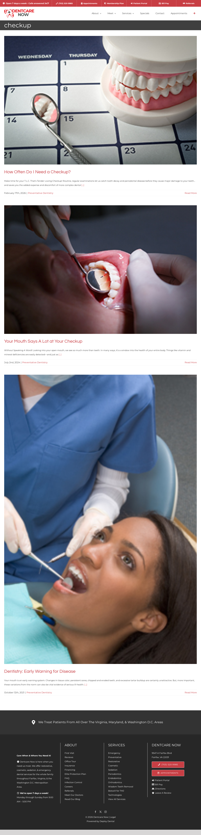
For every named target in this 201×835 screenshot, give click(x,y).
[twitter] (100, 812)
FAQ (67, 778)
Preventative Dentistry (40, 193)
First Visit (69, 753)
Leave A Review (163, 793)
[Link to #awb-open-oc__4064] (194, 13)
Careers (69, 786)
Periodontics (114, 774)
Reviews (69, 757)
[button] (100, 722)
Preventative (114, 757)
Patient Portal (162, 780)
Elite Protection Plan (75, 774)
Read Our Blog (72, 799)
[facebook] (95, 812)
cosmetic (21, 770)
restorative (46, 766)
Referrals (69, 790)
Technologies (115, 795)
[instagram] (105, 812)
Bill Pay (159, 784)
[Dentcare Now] (19, 10)
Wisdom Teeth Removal (120, 786)
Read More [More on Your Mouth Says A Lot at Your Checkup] (191, 362)
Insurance (70, 765)
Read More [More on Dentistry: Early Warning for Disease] (191, 692)
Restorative (114, 761)
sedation (31, 770)
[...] (83, 185)
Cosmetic (113, 765)
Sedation (112, 769)
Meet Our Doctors (74, 795)
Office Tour (70, 761)
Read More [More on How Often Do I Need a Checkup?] (191, 193)
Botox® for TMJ (116, 790)
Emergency (114, 753)
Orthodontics (115, 782)
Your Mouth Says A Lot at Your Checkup (43, 341)
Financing (70, 769)
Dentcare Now (100, 817)
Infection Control (73, 782)
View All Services (116, 799)
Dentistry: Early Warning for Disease (40, 671)
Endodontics (114, 778)
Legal (113, 817)
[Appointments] (168, 773)
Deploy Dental (107, 821)
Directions (160, 788)
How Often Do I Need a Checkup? (37, 172)
